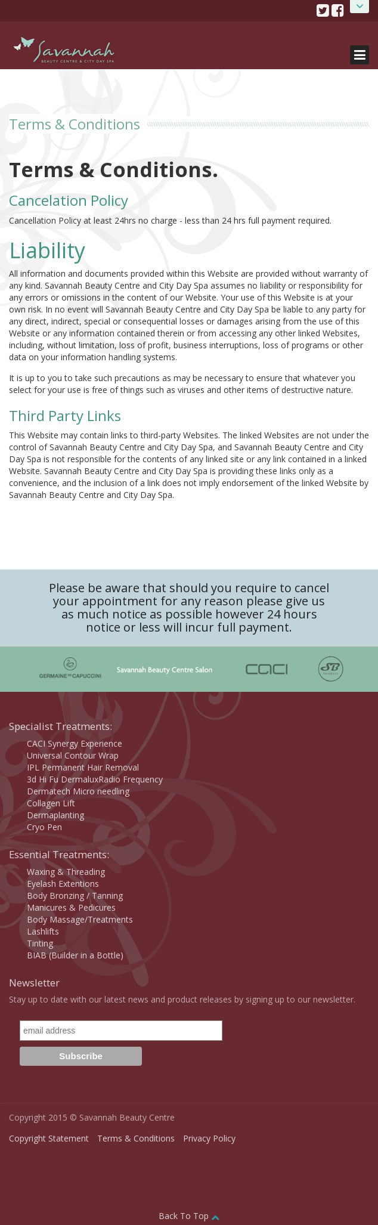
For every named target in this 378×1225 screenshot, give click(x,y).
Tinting (40, 943)
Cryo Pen (44, 827)
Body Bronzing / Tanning (75, 895)
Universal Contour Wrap (73, 755)
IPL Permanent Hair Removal (83, 767)
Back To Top (189, 1215)
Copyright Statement (49, 1138)
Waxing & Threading (66, 871)
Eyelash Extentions (63, 883)
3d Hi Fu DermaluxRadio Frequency (95, 779)
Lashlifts (43, 931)
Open (360, 6)
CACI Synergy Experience (74, 743)
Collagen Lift (51, 803)
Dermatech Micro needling (78, 791)
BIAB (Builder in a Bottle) (75, 955)
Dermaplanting (55, 815)
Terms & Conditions (136, 1138)
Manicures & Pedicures (71, 907)
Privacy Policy (209, 1138)
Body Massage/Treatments (80, 919)
